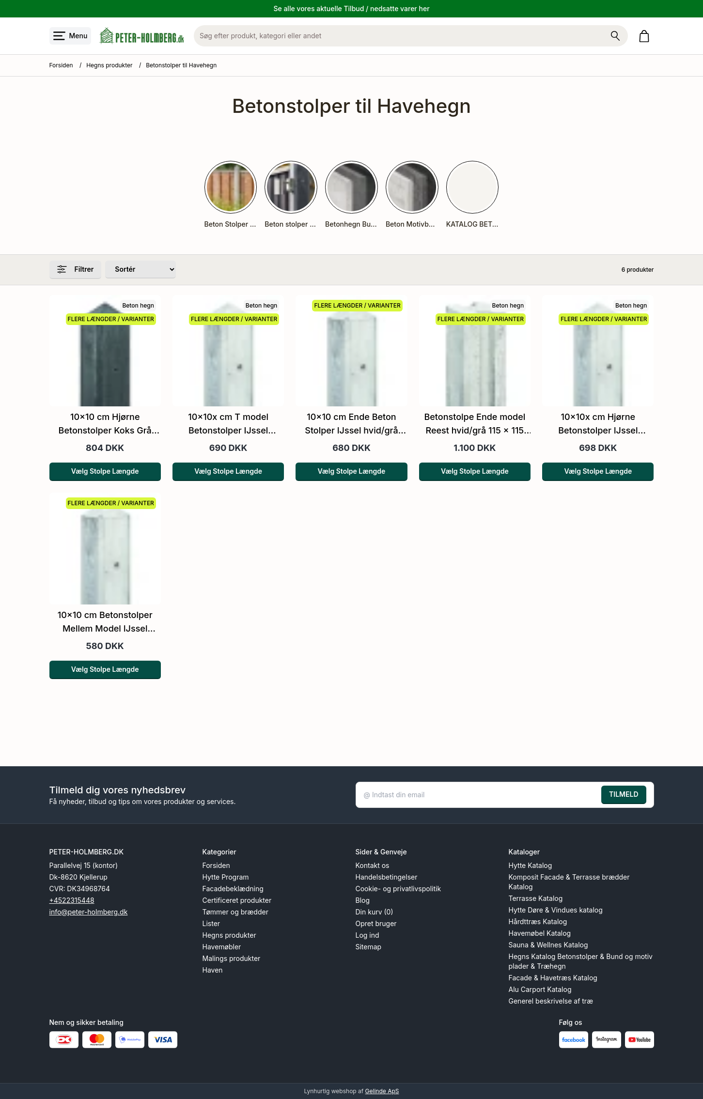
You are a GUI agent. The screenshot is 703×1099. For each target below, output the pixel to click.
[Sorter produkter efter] (140, 270)
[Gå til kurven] (646, 36)
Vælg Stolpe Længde (105, 471)
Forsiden (61, 65)
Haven (213, 970)
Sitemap (369, 947)
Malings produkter (232, 958)
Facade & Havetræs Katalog (553, 978)
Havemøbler (222, 947)
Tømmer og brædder (235, 912)
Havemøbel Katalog (540, 933)
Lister (211, 923)
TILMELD (623, 794)
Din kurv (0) (374, 912)
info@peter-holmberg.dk (88, 912)
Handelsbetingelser (387, 877)
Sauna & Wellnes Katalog (548, 945)
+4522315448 (71, 900)
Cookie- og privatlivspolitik (398, 888)
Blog (363, 900)
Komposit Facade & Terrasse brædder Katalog (569, 882)
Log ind (367, 935)
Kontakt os (373, 865)
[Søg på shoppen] (615, 36)
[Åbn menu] (70, 36)
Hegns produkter (109, 65)
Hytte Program (226, 877)
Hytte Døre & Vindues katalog (556, 910)
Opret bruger (376, 923)
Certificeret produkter (237, 900)
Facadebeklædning (233, 888)
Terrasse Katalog (536, 898)
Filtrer (75, 269)
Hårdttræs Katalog (538, 921)
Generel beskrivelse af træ (551, 1001)
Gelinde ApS (382, 1091)
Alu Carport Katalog (540, 989)
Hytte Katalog (530, 865)
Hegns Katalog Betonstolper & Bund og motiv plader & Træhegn (581, 961)
